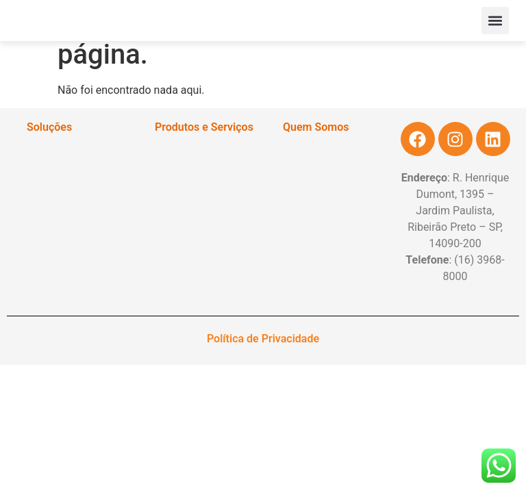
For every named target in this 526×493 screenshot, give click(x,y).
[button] (495, 20)
